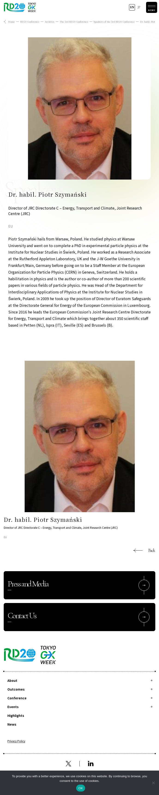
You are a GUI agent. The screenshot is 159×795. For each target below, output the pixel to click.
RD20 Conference (29, 21)
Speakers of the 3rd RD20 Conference (114, 21)
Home (11, 21)
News (11, 724)
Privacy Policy (16, 741)
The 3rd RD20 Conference (74, 21)
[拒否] (153, 782)
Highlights (15, 715)
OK (80, 788)
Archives (49, 21)
